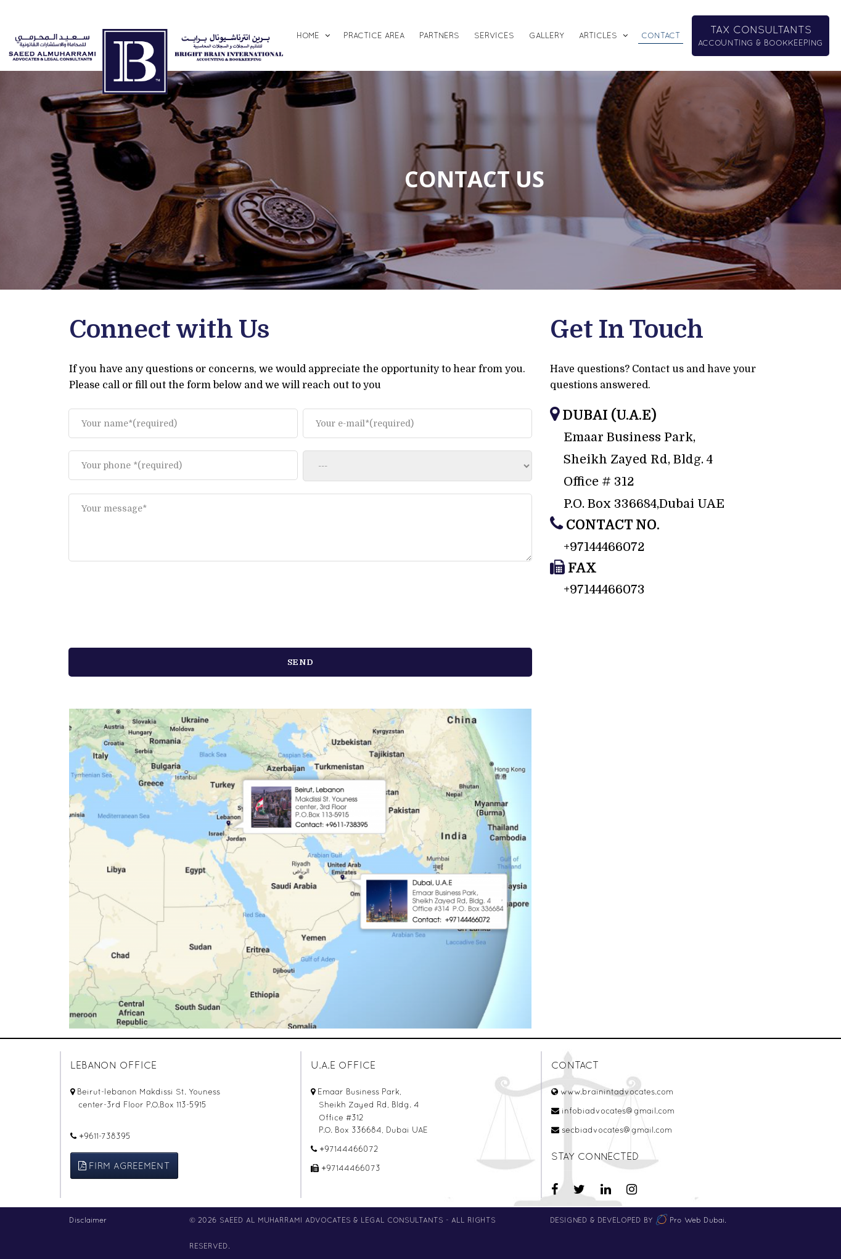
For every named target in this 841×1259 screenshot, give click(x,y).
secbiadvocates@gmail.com (617, 1130)
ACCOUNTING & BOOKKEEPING (760, 35)
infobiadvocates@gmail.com (618, 1110)
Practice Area (373, 35)
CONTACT (660, 35)
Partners (439, 35)
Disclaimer (88, 1220)
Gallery (546, 35)
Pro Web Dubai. (690, 1220)
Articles (598, 35)
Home (308, 35)
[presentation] (162, 606)
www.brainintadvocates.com (616, 1091)
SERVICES (494, 35)
